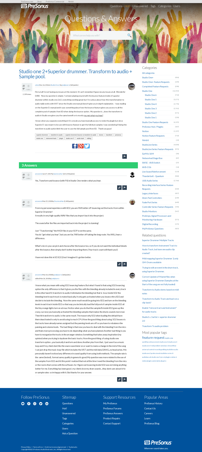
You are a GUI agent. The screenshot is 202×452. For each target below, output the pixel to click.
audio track (80, 138)
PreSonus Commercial (55, 1)
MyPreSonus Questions (153, 228)
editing (89, 138)
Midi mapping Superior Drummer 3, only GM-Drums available (160, 260)
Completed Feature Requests (155, 86)
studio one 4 (163, 342)
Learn (147, 418)
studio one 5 (146, 346)
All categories (148, 73)
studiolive (170, 349)
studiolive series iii (166, 353)
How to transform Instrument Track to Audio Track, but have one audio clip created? (159, 249)
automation (156, 361)
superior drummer (42, 135)
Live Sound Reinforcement (154, 171)
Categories (164, 6)
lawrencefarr (58, 174)
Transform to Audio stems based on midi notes (160, 291)
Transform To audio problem (155, 326)
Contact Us (150, 408)
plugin (61, 138)
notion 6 (174, 357)
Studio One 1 (151, 117)
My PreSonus (110, 403)
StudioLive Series (149, 144)
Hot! (127, 6)
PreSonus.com (27, 1)
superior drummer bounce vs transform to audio (80, 135)
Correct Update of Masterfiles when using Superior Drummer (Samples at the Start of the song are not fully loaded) (160, 280)
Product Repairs (111, 418)
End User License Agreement (55, 447)
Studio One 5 (151, 99)
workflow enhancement (150, 342)
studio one (39, 138)
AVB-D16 (146, 167)
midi (152, 346)
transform (109, 135)
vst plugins (167, 357)
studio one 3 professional (151, 353)
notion (144, 361)
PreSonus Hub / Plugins (152, 126)
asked (37, 85)
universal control (148, 349)
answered (38, 174)
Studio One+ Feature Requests (156, 82)
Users (176, 6)
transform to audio (57, 135)
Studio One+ (148, 77)
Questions (116, 6)
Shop (39, 1)
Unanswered (140, 6)
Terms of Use (38, 447)
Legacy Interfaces (150, 193)
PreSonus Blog (151, 423)
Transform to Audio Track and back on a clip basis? (160, 300)
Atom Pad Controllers (152, 197)
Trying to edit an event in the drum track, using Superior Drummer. (160, 269)
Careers (148, 413)
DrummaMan (59, 201)
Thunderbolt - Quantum (153, 176)
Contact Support (111, 423)
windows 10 (165, 346)
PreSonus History (153, 403)
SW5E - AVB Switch (151, 162)
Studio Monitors (149, 211)
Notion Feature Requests (153, 135)
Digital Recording (150, 224)
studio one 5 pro (157, 357)
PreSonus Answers (113, 413)
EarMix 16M (148, 153)
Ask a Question (70, 433)
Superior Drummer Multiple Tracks (158, 240)
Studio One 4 (151, 104)
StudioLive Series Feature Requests (157, 149)
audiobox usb (146, 357)
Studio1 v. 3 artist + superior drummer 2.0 (159, 319)
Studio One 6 (151, 95)
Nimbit (71, 1)
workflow (172, 346)
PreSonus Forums (112, 408)
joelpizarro (66, 85)
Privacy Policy (26, 447)
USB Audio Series (150, 180)
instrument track (51, 138)
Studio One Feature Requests (155, 122)
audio (176, 349)
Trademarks (73, 447)
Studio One (147, 91)
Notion (145, 131)
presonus (118, 135)
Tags (153, 6)
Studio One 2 (55, 85)
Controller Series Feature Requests (157, 206)
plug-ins (163, 361)
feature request (153, 337)
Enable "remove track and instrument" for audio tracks (159, 309)
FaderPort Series (149, 202)
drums (101, 135)
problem (157, 346)
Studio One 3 (151, 108)
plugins (149, 361)
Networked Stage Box (152, 158)
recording (157, 349)
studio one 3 (70, 138)
